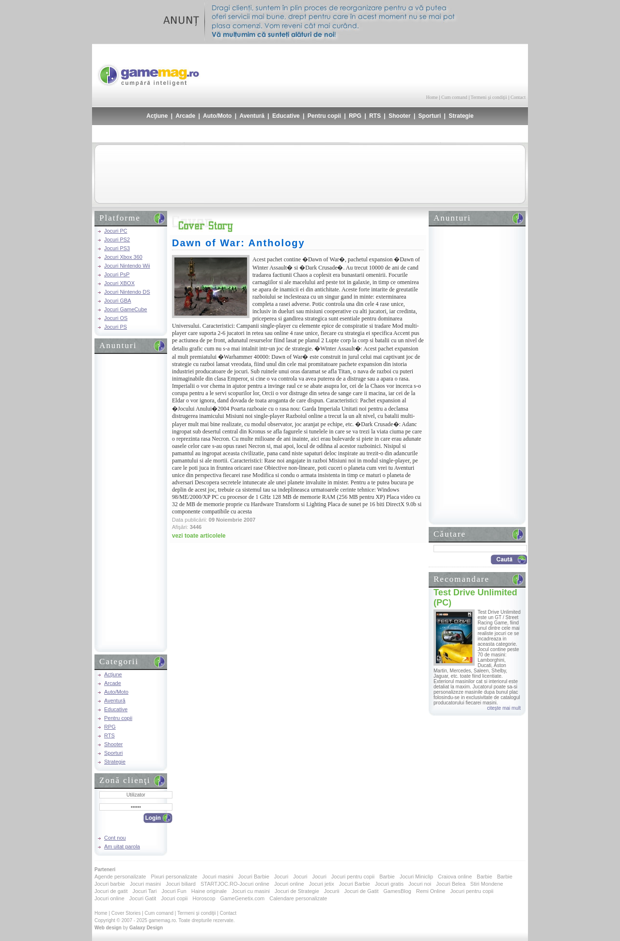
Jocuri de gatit (110, 891)
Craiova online (455, 876)
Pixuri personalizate (174, 876)
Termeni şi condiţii (488, 97)
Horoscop (203, 898)
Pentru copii (324, 115)
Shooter (399, 115)
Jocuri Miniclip (416, 876)
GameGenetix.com (242, 898)
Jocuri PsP (117, 274)
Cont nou (115, 838)
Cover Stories (126, 913)
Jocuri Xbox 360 (123, 257)
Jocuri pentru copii (352, 876)
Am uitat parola (122, 846)
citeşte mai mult (504, 708)
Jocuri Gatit (142, 898)
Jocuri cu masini (251, 891)
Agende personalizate (120, 876)
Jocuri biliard (181, 884)
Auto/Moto (217, 115)
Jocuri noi (419, 884)
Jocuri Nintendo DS (127, 292)
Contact (518, 97)
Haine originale (209, 891)
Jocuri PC (115, 231)
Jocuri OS (115, 318)
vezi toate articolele (199, 535)
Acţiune (157, 115)
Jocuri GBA (117, 300)
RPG (355, 115)
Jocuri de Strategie (297, 891)
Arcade (185, 115)
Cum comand (454, 97)
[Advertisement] (412, 67)
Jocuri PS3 (117, 248)
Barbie (387, 876)
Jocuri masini (217, 876)
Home (432, 97)
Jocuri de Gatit (361, 891)
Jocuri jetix (321, 884)
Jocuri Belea (450, 884)
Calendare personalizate (298, 898)
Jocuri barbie (109, 884)
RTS (375, 115)
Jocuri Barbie (253, 876)
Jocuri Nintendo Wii (127, 266)
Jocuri (281, 876)
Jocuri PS (115, 327)
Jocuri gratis (389, 884)
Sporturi (429, 115)
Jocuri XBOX (119, 283)
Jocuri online (289, 884)
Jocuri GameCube (125, 309)
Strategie (461, 115)
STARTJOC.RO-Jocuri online (235, 884)
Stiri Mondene (486, 884)
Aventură (251, 115)
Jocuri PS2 (117, 239)
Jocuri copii (174, 898)
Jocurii (332, 891)
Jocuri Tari (144, 891)
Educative (286, 115)
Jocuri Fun (173, 891)
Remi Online (431, 891)
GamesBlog (397, 891)
